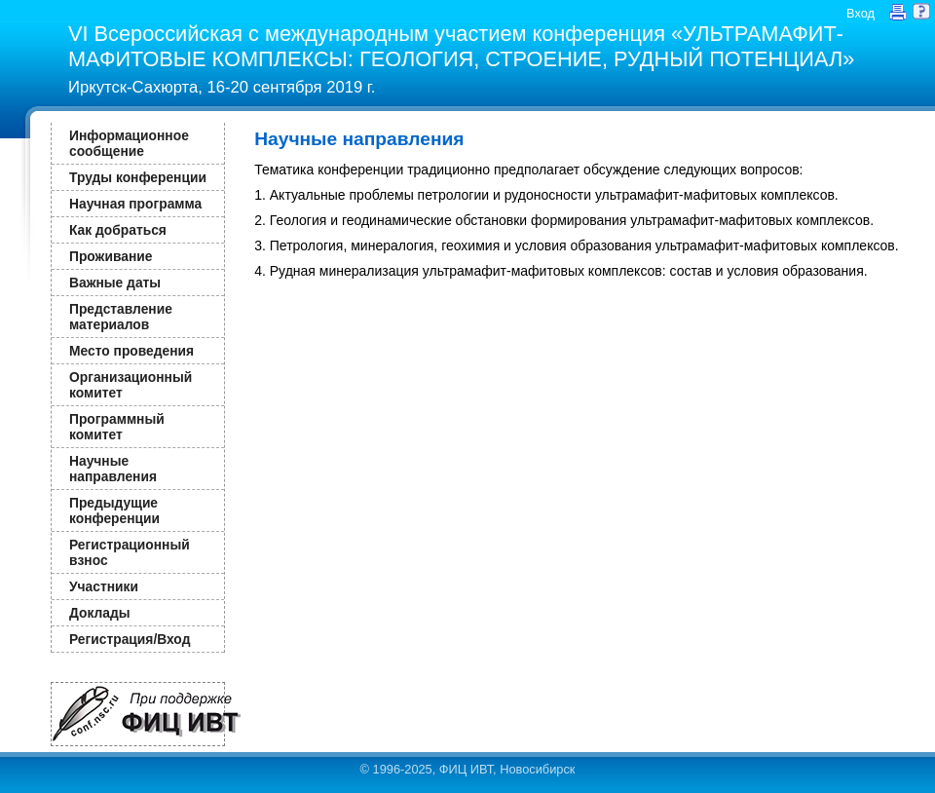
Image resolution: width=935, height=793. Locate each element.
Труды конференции (137, 177)
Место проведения (131, 351)
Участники (103, 586)
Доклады (100, 613)
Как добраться (118, 230)
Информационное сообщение (129, 143)
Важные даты (115, 282)
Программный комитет (117, 426)
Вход (860, 13)
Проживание (110, 256)
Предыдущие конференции (114, 510)
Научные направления (113, 468)
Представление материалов (120, 316)
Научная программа (135, 203)
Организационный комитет (130, 384)
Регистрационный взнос (129, 552)
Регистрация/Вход (129, 639)
